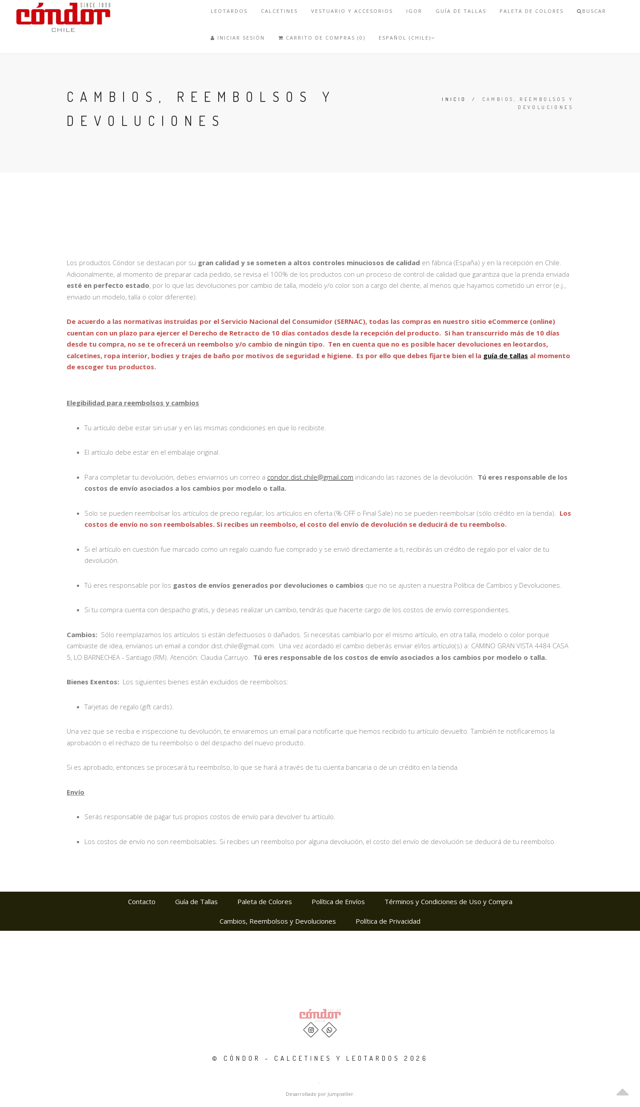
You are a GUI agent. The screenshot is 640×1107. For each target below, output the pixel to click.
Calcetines (279, 11)
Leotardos (229, 11)
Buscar (591, 11)
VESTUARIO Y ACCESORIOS (352, 11)
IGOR (414, 11)
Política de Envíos (338, 901)
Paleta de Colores (532, 11)
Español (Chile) (407, 37)
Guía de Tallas (461, 11)
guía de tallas (505, 355)
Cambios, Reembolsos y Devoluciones (278, 921)
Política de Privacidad (388, 921)
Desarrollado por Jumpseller (319, 1094)
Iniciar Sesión (238, 37)
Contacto (142, 901)
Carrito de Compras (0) (321, 37)
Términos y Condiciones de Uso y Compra (448, 901)
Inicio (454, 99)
